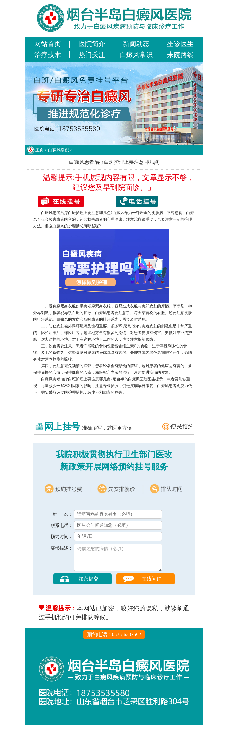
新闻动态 (136, 44)
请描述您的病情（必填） (118, 560)
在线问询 (152, 584)
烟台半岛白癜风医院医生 (134, 379)
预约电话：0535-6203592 (114, 640)
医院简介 (92, 44)
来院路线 (180, 54)
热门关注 (92, 54)
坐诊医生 (180, 44)
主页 (39, 150)
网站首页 (47, 44)
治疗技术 (47, 54)
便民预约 (182, 426)
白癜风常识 (136, 54)
